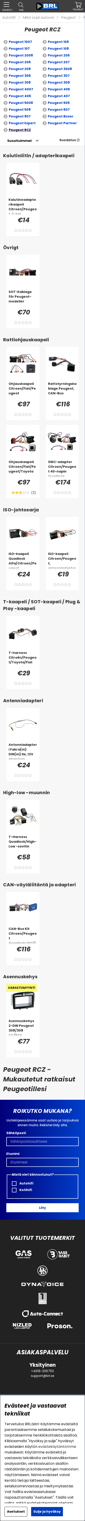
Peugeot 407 (59, 96)
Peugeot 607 (59, 109)
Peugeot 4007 (21, 89)
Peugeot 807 (20, 116)
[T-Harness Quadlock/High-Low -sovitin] (22, 844)
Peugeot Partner (62, 123)
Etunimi (12, 1153)
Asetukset (16, 1511)
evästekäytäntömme (57, 1446)
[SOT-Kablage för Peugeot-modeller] (22, 299)
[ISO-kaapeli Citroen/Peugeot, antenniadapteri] (62, 561)
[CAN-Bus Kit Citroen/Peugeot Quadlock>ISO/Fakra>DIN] (22, 936)
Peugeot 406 (20, 96)
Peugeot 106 (58, 42)
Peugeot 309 (59, 82)
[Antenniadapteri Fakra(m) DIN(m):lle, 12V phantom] (22, 751)
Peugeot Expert (22, 123)
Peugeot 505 (59, 103)
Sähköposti (16, 1133)
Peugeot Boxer (61, 116)
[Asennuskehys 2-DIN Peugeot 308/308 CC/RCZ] (22, 1028)
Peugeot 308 (20, 82)
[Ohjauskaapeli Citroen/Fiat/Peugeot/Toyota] (22, 469)
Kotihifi (22, 1190)
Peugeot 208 (20, 69)
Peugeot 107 (19, 48)
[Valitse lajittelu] (19, 140)
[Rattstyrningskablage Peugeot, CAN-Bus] (62, 390)
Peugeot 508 (20, 109)
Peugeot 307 (59, 75)
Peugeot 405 (59, 89)
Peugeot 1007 (20, 42)
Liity (42, 1207)
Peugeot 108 (58, 48)
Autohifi (9, 17)
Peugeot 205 (59, 55)
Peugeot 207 (59, 62)
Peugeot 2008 (21, 55)
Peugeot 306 (20, 75)
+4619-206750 (42, 1371)
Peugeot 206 (20, 62)
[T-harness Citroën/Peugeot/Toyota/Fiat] (22, 660)
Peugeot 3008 (60, 69)
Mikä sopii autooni (38, 17)
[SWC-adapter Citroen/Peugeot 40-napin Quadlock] (62, 469)
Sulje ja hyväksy (47, 1511)
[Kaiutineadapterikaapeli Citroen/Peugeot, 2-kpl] (22, 206)
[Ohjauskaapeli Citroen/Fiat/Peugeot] (22, 390)
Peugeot (68, 17)
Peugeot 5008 (21, 103)
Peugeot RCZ (20, 130)
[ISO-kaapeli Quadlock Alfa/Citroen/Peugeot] (22, 561)
